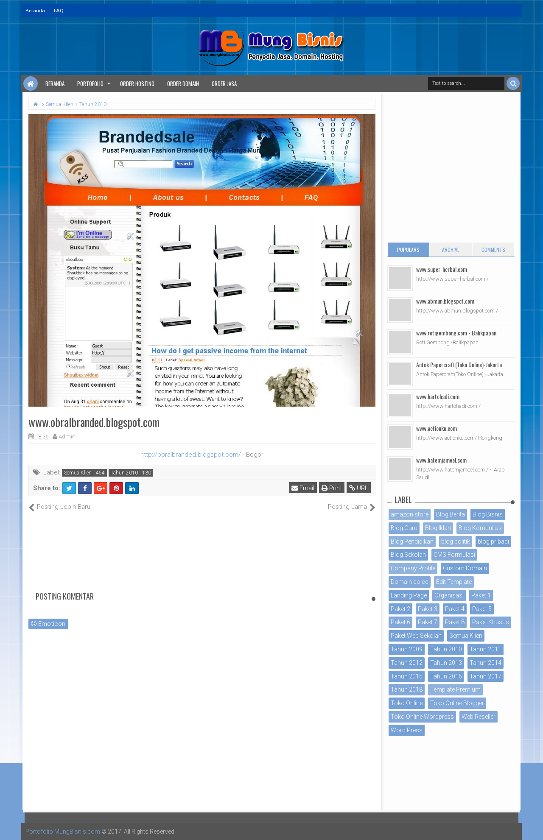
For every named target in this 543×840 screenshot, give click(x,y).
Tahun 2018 (407, 689)
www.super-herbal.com (441, 269)
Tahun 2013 (446, 662)
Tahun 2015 (407, 676)
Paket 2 (400, 609)
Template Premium (455, 689)
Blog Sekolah (408, 554)
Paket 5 (482, 609)
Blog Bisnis (488, 514)
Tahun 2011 (485, 649)
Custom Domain (465, 568)
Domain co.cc (409, 581)
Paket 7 (427, 622)
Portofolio (90, 83)
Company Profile (413, 568)
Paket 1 (481, 595)
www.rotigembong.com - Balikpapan (456, 332)
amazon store (409, 514)
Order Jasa (224, 83)
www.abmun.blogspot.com (445, 300)
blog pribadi (493, 541)
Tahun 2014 (485, 662)
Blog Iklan (438, 528)
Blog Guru (404, 528)
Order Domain (183, 83)
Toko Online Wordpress (422, 716)
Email (302, 488)
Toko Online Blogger (457, 703)
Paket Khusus (490, 622)
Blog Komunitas (480, 528)
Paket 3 (427, 609)
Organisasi (449, 595)
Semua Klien (78, 473)
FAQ (59, 11)
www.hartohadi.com (437, 396)
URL (358, 488)
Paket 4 (455, 609)
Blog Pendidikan (412, 541)
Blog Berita (450, 514)
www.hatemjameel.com (441, 459)
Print (332, 488)
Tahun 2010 (124, 473)
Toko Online (407, 703)
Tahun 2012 (407, 662)
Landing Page (409, 595)
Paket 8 (455, 622)
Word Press (407, 730)
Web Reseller (478, 716)
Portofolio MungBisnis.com (62, 831)
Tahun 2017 (485, 676)
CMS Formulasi (454, 554)
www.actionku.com (436, 428)
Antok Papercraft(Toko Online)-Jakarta (459, 364)
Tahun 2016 (446, 676)
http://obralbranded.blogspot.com (189, 454)
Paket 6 (400, 622)
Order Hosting (137, 83)
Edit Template (454, 581)
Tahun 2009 (407, 649)
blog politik (455, 541)
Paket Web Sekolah (416, 635)
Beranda (35, 11)
